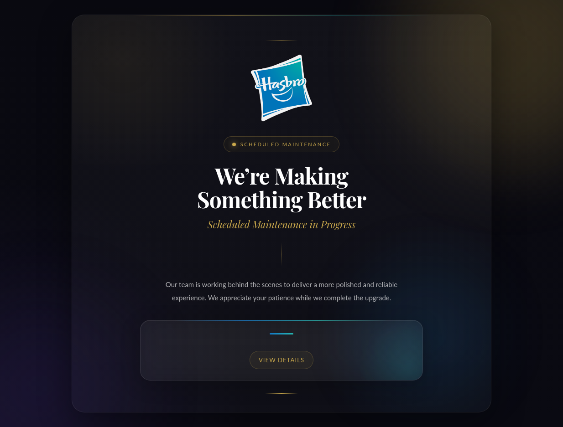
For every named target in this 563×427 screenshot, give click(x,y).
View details (281, 360)
